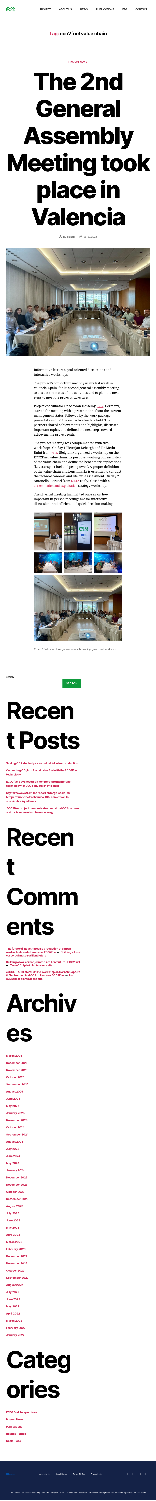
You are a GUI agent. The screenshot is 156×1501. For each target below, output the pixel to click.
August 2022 (14, 1285)
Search (10, 677)
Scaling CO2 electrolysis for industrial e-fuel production (42, 763)
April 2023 (13, 1235)
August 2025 (14, 1092)
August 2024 (14, 1142)
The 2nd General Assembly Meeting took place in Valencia (78, 149)
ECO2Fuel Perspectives (21, 1412)
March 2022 (14, 1321)
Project (45, 9)
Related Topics (16, 1434)
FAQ (124, 9)
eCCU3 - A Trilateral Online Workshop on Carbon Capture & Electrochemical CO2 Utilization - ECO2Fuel (43, 974)
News (84, 9)
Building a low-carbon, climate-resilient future (43, 954)
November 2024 (17, 1120)
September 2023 (17, 1199)
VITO (55, 453)
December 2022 (16, 1256)
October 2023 (15, 1192)
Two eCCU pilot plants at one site (31, 966)
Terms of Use (79, 1475)
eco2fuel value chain (49, 649)
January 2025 (15, 1113)
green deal (99, 649)
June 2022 (13, 1299)
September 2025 (17, 1085)
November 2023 (17, 1185)
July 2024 (12, 1149)
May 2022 (12, 1307)
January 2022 (15, 1335)
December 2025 (17, 1063)
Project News (78, 62)
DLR (101, 407)
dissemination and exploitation (57, 486)
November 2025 (17, 1070)
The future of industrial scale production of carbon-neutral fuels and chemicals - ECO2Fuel (39, 951)
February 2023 (16, 1249)
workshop (112, 649)
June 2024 (13, 1156)
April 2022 (13, 1314)
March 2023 (14, 1242)
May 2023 (12, 1228)
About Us (65, 9)
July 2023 (12, 1213)
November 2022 (16, 1264)
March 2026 (14, 1056)
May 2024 (12, 1163)
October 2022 (15, 1271)
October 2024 (15, 1128)
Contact (141, 9)
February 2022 (15, 1328)
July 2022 (12, 1292)
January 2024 (15, 1171)
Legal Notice (61, 1475)
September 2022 (17, 1278)
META (75, 482)
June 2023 (13, 1221)
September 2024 (17, 1135)
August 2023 (14, 1206)
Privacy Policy (97, 1475)
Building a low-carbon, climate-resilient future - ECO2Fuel (43, 962)
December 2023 (17, 1178)
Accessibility (44, 1475)
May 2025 (12, 1106)
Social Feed (13, 1441)
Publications (105, 9)
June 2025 (13, 1099)
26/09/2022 (90, 237)
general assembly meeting (77, 649)
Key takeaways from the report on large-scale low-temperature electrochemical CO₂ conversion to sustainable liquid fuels (38, 797)
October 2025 (15, 1077)
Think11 (70, 237)
